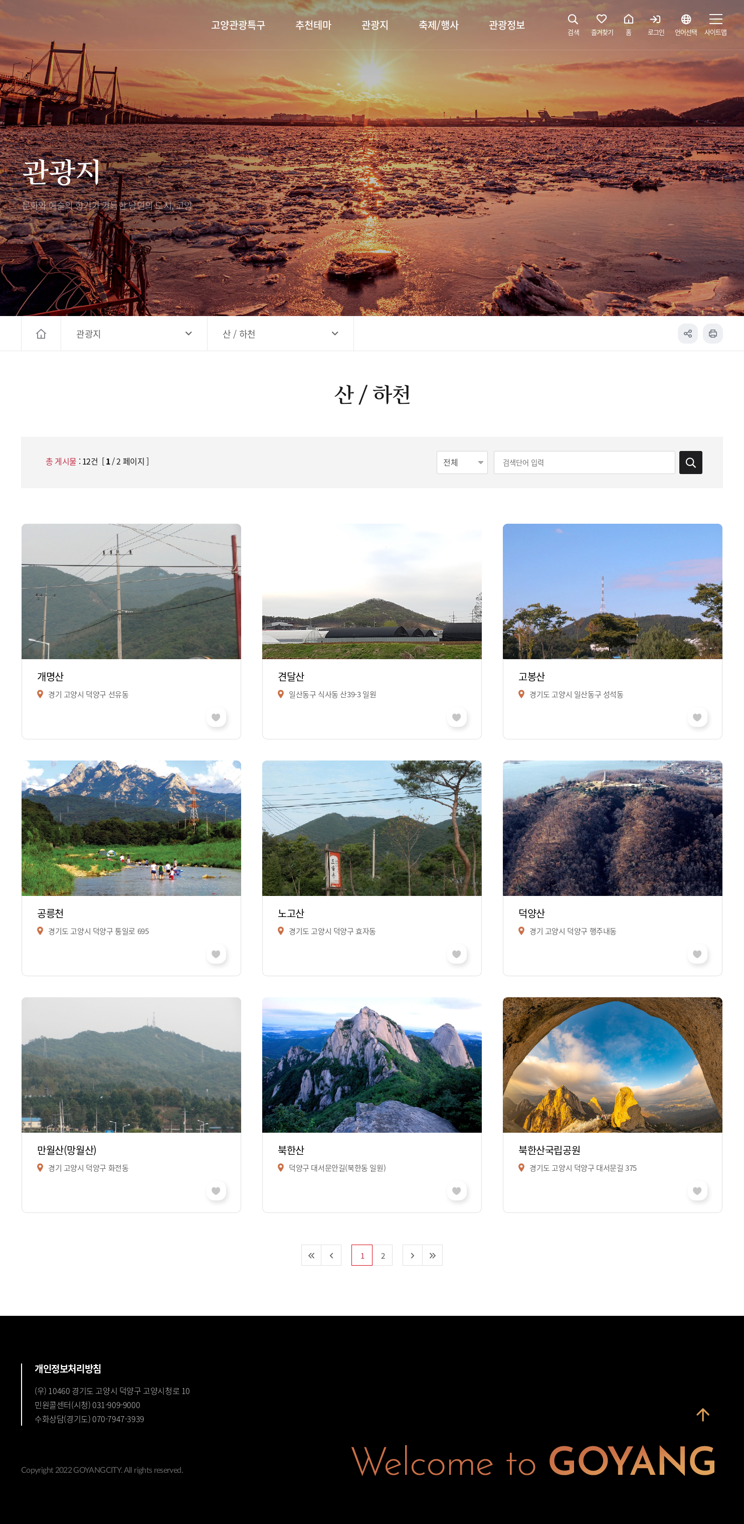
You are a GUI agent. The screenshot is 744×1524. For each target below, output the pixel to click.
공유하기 (688, 334)
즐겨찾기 (602, 27)
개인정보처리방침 (68, 1368)
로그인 (656, 27)
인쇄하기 (713, 334)
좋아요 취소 (216, 717)
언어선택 (686, 27)
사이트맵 (715, 27)
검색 (574, 27)
